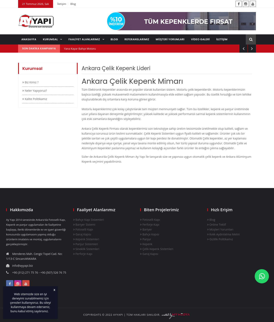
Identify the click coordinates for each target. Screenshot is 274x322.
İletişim (61, 4)
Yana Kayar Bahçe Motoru (80, 48)
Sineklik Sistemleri (86, 249)
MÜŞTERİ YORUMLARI (170, 39)
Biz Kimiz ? (30, 82)
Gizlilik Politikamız (220, 239)
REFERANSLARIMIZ (137, 39)
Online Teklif (216, 224)
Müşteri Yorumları (220, 229)
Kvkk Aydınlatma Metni (223, 234)
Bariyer (146, 229)
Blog (73, 4)
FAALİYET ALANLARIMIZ (84, 39)
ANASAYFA (28, 39)
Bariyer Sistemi (84, 224)
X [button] (54, 290)
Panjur (145, 239)
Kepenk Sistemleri (86, 239)
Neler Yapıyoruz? (34, 90)
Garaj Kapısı (82, 234)
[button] (50, 311)
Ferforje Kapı (82, 254)
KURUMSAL (51, 39)
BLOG (114, 39)
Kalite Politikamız (34, 99)
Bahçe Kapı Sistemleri (88, 220)
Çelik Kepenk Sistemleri (156, 249)
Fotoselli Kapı (83, 229)
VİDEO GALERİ (200, 39)
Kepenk (146, 244)
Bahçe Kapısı (149, 234)
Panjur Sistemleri (85, 244)
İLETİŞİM (221, 39)
